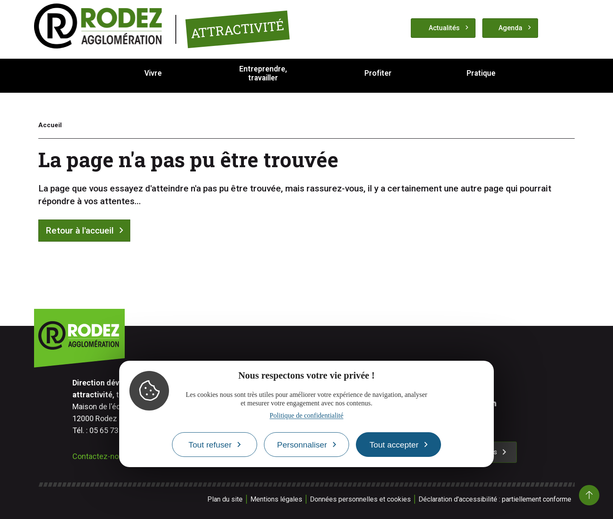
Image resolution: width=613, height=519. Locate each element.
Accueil (50, 125)
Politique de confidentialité (306, 415)
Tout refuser (210, 444)
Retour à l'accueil (80, 230)
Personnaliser (302, 444)
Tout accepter (394, 444)
